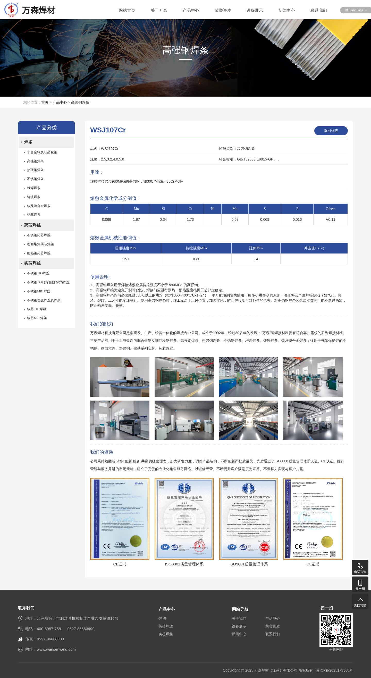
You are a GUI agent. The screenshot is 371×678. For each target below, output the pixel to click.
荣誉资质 (223, 10)
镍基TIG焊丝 (36, 311)
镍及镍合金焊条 (38, 207)
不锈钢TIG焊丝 (38, 275)
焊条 (28, 142)
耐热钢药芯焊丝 (38, 254)
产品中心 (191, 10)
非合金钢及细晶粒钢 (42, 153)
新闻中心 (287, 10)
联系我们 (318, 10)
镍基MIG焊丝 (37, 320)
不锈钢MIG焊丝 (38, 293)
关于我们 (239, 618)
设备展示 (255, 10)
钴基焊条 (33, 216)
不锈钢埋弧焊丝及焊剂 (44, 302)
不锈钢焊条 (35, 180)
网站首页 (127, 10)
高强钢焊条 (80, 102)
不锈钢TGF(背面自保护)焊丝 (48, 284)
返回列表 (331, 131)
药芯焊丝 (32, 226)
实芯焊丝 (32, 264)
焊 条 (162, 618)
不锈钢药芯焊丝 (38, 236)
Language (356, 10)
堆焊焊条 (33, 189)
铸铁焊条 (33, 198)
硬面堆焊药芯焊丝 (40, 245)
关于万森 (159, 10)
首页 (44, 102)
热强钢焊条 (35, 171)
